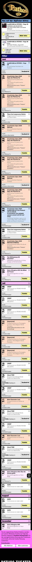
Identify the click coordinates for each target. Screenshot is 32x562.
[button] (16, 20)
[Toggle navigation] (26, 4)
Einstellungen (5, 543)
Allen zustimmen (23, 545)
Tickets (24, 90)
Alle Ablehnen (8, 545)
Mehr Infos (23, 36)
